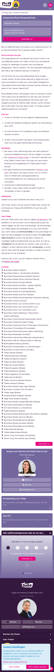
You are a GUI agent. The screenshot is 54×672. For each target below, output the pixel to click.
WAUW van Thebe (11, 262)
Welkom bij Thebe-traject (18, 157)
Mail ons (27, 480)
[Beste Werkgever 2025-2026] (15, 5)
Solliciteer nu (27, 39)
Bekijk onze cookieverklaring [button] (15, 662)
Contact (11, 622)
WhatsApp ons (27, 490)
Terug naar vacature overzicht (14, 12)
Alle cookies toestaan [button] (37, 667)
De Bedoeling (42, 219)
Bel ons (27, 485)
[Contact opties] (51, 669)
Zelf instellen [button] (14, 667)
